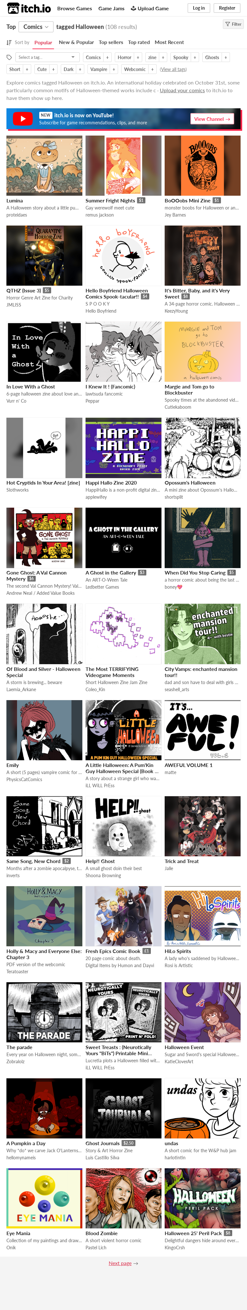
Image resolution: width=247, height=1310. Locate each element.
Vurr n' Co (16, 401)
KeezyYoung (176, 311)
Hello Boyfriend (101, 311)
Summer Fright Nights (110, 200)
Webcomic (135, 69)
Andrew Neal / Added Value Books (40, 593)
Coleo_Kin (95, 689)
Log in (199, 8)
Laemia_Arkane (21, 689)
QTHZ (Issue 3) (23, 290)
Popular (43, 42)
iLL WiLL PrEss (100, 785)
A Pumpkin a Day (25, 1143)
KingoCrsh (175, 1247)
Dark (68, 69)
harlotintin (175, 1157)
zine (152, 57)
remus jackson (100, 215)
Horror (124, 57)
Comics (93, 57)
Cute (42, 69)
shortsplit (174, 497)
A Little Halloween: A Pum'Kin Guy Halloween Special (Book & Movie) (122, 771)
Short (14, 69)
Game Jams (111, 8)
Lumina (14, 200)
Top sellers (111, 42)
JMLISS (13, 304)
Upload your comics (182, 90)
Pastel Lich (96, 1247)
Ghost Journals (103, 1143)
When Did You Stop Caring (195, 572)
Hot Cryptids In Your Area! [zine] (43, 482)
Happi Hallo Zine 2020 (111, 482)
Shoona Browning (103, 875)
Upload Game (150, 8)
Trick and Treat (182, 861)
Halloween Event (184, 1047)
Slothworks (17, 490)
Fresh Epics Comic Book (113, 951)
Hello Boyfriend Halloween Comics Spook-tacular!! (117, 293)
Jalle (169, 868)
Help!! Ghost (100, 861)
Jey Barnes (175, 215)
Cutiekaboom (178, 407)
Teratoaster (17, 971)
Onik (11, 1247)
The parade (19, 1047)
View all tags (173, 69)
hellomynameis (21, 1157)
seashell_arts (177, 689)
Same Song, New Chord (33, 861)
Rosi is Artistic (179, 965)
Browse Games (74, 8)
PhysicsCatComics (24, 779)
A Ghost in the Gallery (111, 572)
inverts (13, 875)
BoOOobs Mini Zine (188, 200)
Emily (12, 765)
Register (227, 8)
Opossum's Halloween (190, 482)
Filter (233, 24)
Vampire (98, 69)
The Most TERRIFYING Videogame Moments (112, 672)
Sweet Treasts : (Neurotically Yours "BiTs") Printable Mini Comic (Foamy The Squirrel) (118, 1053)
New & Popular (76, 42)
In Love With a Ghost (30, 386)
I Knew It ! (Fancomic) (110, 386)
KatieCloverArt (179, 1061)
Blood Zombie (102, 1233)
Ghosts (212, 57)
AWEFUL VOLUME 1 (189, 765)
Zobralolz (15, 1061)
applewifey (96, 497)
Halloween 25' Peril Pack (193, 1233)
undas (171, 1143)
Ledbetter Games (102, 587)
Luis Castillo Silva (102, 1157)
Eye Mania (18, 1233)
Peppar (92, 401)
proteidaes (16, 215)
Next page (120, 1263)
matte (170, 772)
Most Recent (169, 42)
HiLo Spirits (178, 951)
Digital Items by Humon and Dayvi (120, 965)
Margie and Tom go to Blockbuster (189, 389)
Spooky (180, 57)
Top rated (139, 42)
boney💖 (173, 587)
